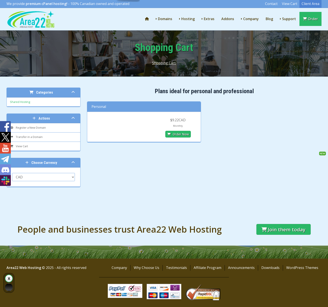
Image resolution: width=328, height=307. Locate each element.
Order (310, 18)
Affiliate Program (207, 267)
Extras (209, 18)
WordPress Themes (302, 267)
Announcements (241, 267)
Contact (271, 3)
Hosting (188, 18)
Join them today (283, 229)
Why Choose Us (146, 267)
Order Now (178, 134)
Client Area (310, 3)
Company (251, 18)
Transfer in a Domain (26, 137)
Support (289, 18)
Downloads (270, 267)
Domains (165, 18)
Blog (269, 18)
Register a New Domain (28, 128)
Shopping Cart (164, 63)
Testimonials (176, 267)
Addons (227, 18)
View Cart (289, 3)
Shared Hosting (20, 102)
